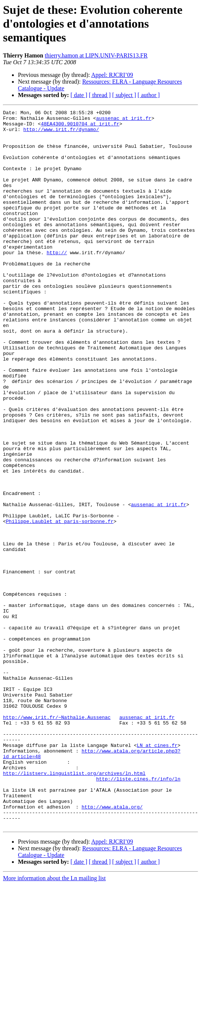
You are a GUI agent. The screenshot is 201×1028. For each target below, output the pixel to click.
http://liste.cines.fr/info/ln (138, 913)
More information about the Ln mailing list (54, 1021)
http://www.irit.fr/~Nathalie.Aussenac (57, 839)
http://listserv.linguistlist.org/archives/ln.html (74, 906)
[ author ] (149, 95)
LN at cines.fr (157, 872)
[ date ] (78, 95)
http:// (57, 281)
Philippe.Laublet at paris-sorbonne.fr (60, 604)
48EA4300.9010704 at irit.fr (80, 127)
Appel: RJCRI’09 (112, 75)
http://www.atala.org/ (112, 946)
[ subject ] (124, 95)
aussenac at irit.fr (123, 120)
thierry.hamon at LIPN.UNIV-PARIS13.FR (96, 55)
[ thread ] (100, 95)
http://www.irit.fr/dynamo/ (61, 133)
